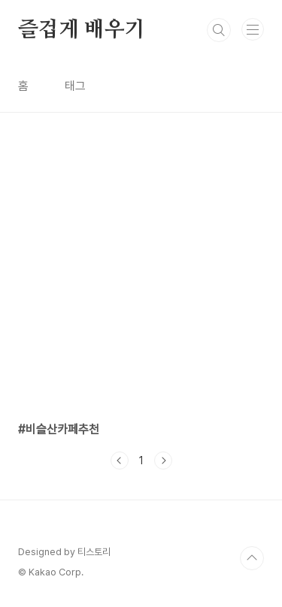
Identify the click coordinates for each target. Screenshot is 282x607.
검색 (219, 30)
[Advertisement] (141, 253)
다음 (163, 460)
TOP (252, 558)
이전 (120, 460)
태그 (75, 86)
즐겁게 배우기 (81, 30)
